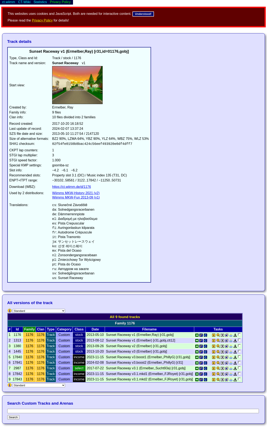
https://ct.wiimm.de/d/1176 (71, 187)
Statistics (40, 2)
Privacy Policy (42, 20)
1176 (29, 335)
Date (95, 329)
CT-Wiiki (24, 2)
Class (79, 329)
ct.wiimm (8, 2)
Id (17, 329)
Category (64, 329)
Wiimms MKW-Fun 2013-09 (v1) (76, 197)
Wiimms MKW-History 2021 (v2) (75, 193)
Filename (149, 329)
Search (13, 417)
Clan (40, 329)
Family (29, 329)
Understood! (143, 13)
